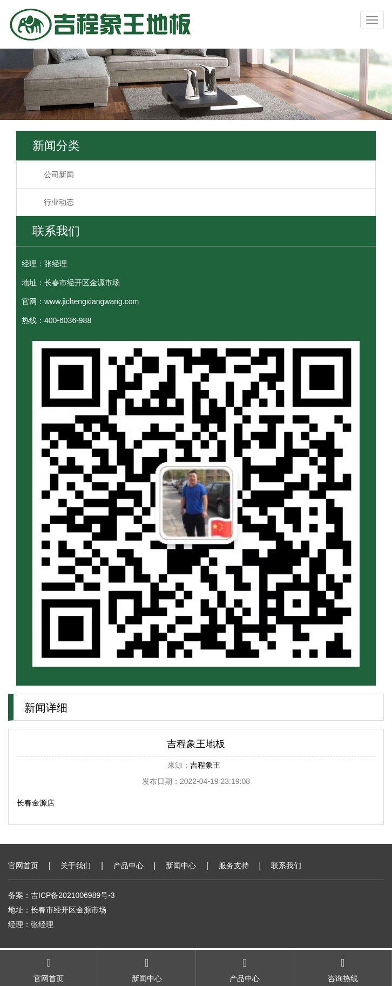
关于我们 (75, 865)
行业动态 (59, 202)
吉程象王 (205, 765)
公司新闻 (59, 174)
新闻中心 (181, 865)
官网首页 (23, 865)
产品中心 (128, 865)
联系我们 (286, 865)
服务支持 (234, 865)
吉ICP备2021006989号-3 (73, 895)
